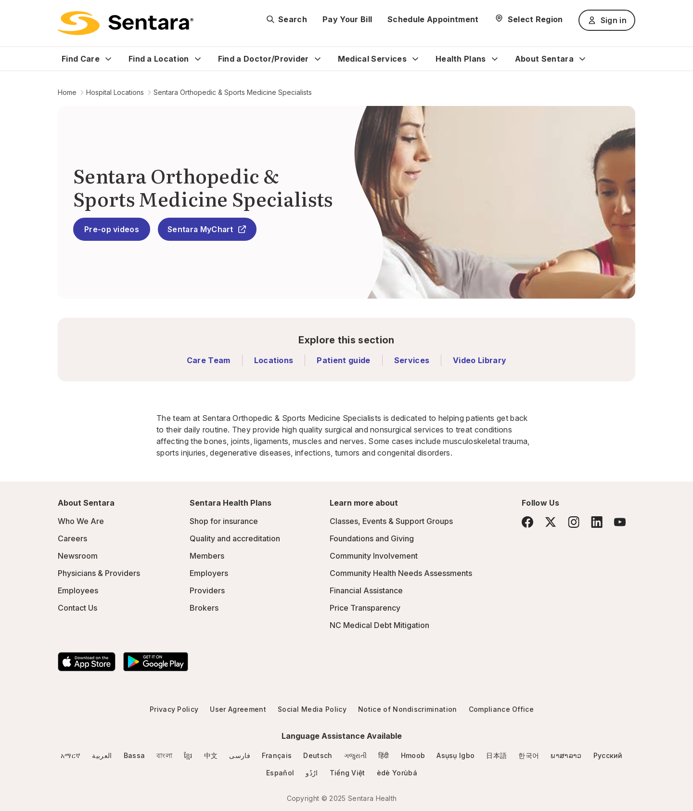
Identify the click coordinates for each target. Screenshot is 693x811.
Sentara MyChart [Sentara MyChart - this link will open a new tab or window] (207, 229)
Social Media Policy (312, 709)
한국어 (528, 755)
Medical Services (372, 59)
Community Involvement (374, 556)
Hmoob (413, 755)
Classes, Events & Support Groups (391, 521)
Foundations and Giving (372, 538)
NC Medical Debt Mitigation (379, 625)
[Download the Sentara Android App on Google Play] (155, 661)
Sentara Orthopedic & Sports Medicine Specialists (233, 92)
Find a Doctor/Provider (263, 59)
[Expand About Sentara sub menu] (582, 59)
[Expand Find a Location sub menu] (198, 59)
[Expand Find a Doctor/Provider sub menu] (317, 59)
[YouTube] (620, 522)
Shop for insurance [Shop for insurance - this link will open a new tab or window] (224, 521)
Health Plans (461, 59)
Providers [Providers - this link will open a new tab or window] (207, 590)
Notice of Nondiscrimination (407, 709)
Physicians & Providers (99, 573)
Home (67, 92)
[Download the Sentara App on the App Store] (87, 661)
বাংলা (164, 755)
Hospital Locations (115, 92)
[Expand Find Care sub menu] (108, 59)
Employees (78, 590)
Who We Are (81, 521)
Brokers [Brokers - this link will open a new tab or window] (204, 608)
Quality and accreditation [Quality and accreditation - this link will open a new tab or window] (235, 538)
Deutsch (317, 755)
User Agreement (238, 709)
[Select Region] (528, 19)
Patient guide (343, 360)
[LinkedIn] (597, 521)
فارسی (239, 755)
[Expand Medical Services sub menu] (415, 59)
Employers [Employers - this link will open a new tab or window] (209, 573)
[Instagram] (573, 521)
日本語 (496, 755)
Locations (274, 360)
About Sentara (544, 59)
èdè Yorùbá (397, 773)
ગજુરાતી (355, 755)
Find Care (81, 59)
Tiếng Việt (347, 773)
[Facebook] (527, 522)
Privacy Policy (174, 709)
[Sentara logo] (125, 23)
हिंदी (383, 755)
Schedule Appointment (432, 19)
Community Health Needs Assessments (401, 573)
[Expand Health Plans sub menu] (495, 59)
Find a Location (158, 59)
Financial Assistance (366, 590)
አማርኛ (70, 755)
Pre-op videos (111, 229)
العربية (102, 755)
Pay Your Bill (347, 19)
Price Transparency (365, 608)
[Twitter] (550, 522)
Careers (72, 538)
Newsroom (78, 556)
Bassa (134, 755)
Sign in (607, 20)
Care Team (209, 360)
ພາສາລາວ (566, 755)
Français (277, 755)
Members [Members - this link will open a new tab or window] (207, 556)
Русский (608, 755)
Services (412, 360)
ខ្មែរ (188, 755)
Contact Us (77, 608)
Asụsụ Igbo (455, 755)
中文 (211, 755)
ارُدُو (312, 773)
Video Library (479, 360)
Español (280, 773)
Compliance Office (501, 709)
